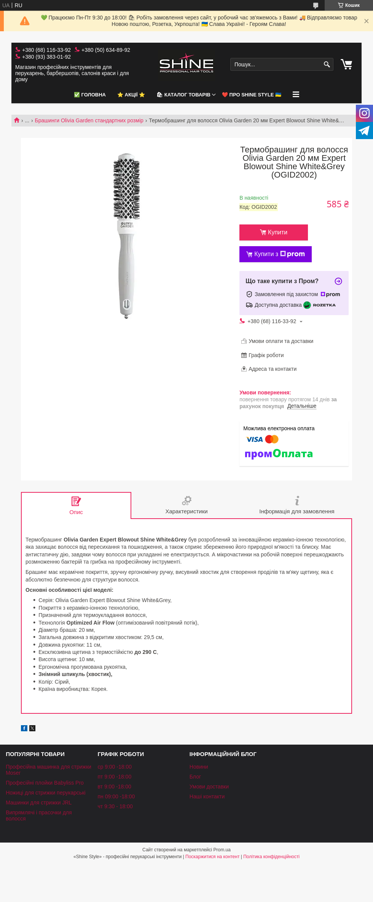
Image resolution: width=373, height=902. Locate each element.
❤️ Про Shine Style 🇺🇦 (251, 95)
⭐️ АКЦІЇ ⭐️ (131, 95)
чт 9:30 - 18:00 (114, 806)
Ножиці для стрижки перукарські (46, 793)
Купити (277, 232)
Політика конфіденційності (271, 856)
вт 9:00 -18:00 (114, 786)
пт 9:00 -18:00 (114, 777)
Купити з (279, 254)
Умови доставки (209, 786)
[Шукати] (327, 64)
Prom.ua (222, 849)
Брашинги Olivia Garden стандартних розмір (89, 120)
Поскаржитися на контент (212, 856)
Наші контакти (207, 796)
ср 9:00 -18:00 (114, 767)
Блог (195, 777)
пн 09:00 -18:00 (116, 796)
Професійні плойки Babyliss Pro (45, 783)
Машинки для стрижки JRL (39, 802)
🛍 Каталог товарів (183, 95)
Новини (199, 767)
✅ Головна (90, 95)
